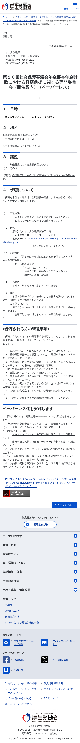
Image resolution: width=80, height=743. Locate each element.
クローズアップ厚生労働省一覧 (22, 622)
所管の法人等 (12, 610)
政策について (40, 554)
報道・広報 (40, 545)
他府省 (8, 605)
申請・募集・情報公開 (40, 590)
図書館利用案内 (13, 616)
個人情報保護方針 (53, 683)
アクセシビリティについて (58, 689)
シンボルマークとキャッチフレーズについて (21, 691)
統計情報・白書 (40, 572)
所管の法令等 (40, 581)
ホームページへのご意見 (18, 704)
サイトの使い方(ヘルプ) (18, 698)
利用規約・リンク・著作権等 (21, 683)
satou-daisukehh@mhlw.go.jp (42, 238)
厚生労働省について (40, 563)
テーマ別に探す (40, 536)
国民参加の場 (40, 524)
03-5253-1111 (41, 733)
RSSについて (51, 698)
